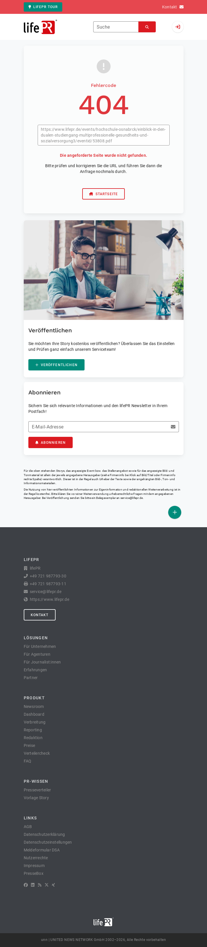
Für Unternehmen (40, 646)
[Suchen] (147, 27)
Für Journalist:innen (42, 662)
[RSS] (39, 885)
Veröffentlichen (56, 365)
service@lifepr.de (131, 497)
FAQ (28, 761)
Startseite (103, 194)
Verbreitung (35, 722)
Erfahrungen (35, 670)
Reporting (33, 730)
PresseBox (33, 873)
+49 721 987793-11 (48, 583)
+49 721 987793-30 (48, 576)
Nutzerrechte (36, 857)
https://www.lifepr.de (49, 599)
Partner (31, 677)
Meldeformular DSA (42, 850)
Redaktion (33, 737)
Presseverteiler (37, 790)
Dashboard (34, 714)
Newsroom (34, 706)
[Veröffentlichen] (174, 512)
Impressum (34, 865)
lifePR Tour (43, 7)
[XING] (53, 885)
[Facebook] (26, 885)
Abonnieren (50, 443)
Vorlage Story (36, 797)
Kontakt (40, 615)
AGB (28, 826)
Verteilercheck (37, 753)
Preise (29, 745)
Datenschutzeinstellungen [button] (48, 842)
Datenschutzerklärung (44, 834)
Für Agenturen (37, 654)
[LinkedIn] (32, 885)
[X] (47, 885)
